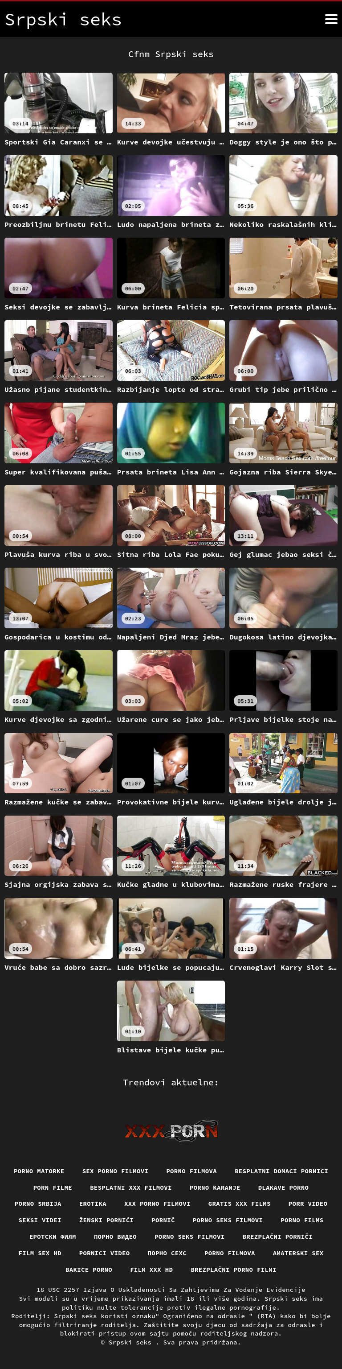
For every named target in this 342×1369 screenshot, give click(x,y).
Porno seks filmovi (228, 1220)
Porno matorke (39, 1171)
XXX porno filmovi (157, 1204)
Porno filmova (191, 1171)
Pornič (163, 1220)
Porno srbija (38, 1204)
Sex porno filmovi (115, 1171)
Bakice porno (88, 1270)
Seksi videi (40, 1220)
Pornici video (104, 1253)
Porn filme (53, 1187)
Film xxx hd (151, 1270)
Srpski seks (132, 1342)
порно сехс (167, 1253)
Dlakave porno (283, 1187)
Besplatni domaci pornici (281, 1171)
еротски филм (52, 1237)
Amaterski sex (298, 1253)
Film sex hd (40, 1253)
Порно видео (115, 1237)
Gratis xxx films (239, 1204)
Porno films (302, 1220)
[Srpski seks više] (331, 19)
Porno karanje (215, 1187)
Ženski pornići (106, 1220)
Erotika (92, 1204)
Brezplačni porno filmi (234, 1270)
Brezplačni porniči (278, 1237)
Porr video (308, 1204)
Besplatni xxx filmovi (131, 1187)
